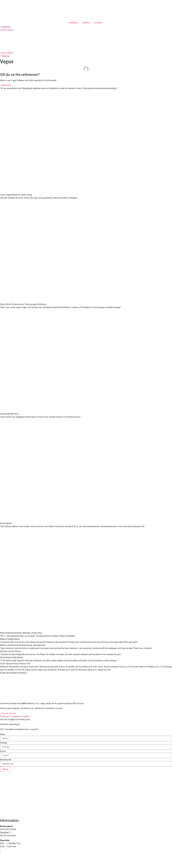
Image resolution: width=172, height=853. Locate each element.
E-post (3, 751)
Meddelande (5, 760)
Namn (3, 734)
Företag (3, 743)
